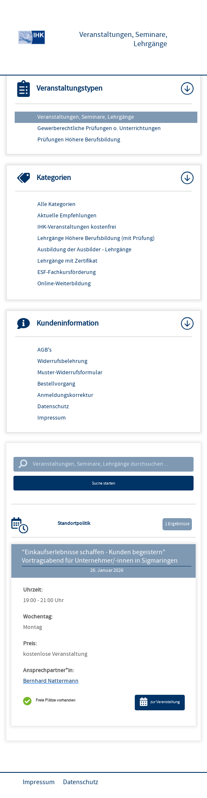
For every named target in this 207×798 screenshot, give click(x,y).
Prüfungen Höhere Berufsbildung (78, 139)
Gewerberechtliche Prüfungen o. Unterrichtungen (99, 128)
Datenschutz (53, 406)
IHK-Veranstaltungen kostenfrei (76, 227)
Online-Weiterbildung (64, 283)
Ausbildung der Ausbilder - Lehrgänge (84, 249)
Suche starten (103, 483)
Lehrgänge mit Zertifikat (67, 261)
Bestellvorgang (56, 384)
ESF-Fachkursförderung (66, 272)
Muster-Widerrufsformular (69, 372)
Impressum (51, 418)
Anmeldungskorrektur (65, 395)
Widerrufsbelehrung (62, 361)
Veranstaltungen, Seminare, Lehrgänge (85, 117)
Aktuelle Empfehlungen (67, 215)
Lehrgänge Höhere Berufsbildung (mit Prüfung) (96, 238)
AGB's (44, 350)
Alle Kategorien (56, 204)
